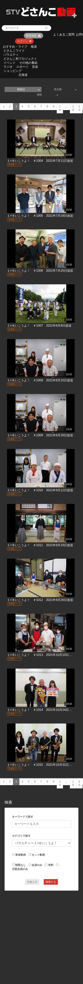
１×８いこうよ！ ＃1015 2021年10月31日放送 (41, 764)
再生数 (65, 89)
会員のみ (37, 864)
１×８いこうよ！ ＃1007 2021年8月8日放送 (39, 325)
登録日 (28, 89)
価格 (47, 94)
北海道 (23, 74)
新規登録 (33, 35)
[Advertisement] (36, 930)
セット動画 (38, 854)
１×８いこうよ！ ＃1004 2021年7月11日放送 (40, 160)
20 (79, 108)
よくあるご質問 (63, 34)
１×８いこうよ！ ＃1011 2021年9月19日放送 (40, 545)
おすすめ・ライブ (15, 46)
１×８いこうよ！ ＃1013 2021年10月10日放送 (41, 654)
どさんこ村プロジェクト (20, 58)
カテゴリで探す (21, 835)
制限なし (20, 864)
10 (60, 108)
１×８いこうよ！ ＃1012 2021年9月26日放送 (40, 600)
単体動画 (20, 854)
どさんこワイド (14, 50)
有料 (50, 864)
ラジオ (8, 66)
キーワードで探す (22, 816)
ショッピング (12, 70)
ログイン (24, 41)
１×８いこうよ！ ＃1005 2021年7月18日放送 (40, 215)
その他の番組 (28, 62)
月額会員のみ (20, 868)
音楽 (35, 66)
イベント (9, 62)
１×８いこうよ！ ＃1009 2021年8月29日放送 (40, 435)
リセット (32, 881)
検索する (50, 881)
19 (73, 108)
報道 (34, 46)
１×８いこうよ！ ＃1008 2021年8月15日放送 (40, 380)
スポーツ (22, 66)
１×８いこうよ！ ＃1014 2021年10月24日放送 (41, 709)
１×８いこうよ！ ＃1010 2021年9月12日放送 (40, 490)
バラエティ (11, 54)
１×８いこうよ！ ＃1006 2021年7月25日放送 (40, 270)
